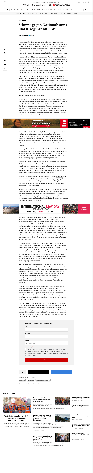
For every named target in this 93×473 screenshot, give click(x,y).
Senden (46, 360)
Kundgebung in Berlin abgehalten (44, 168)
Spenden (75, 13)
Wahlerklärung (23, 278)
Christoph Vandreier (24, 35)
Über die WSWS (62, 13)
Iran (20, 179)
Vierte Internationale (21, 13)
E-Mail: (26, 326)
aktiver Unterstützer (45, 314)
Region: (27, 340)
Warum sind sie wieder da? (32, 245)
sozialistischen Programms (32, 293)
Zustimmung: (28, 346)
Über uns (84, 2)
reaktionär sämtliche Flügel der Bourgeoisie (47, 226)
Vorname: (27, 333)
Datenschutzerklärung (39, 351)
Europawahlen (31, 380)
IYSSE (46, 13)
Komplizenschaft (38, 179)
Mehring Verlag (53, 13)
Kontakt (79, 2)
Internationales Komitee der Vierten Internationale (30, 383)
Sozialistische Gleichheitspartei (35, 13)
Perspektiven (22, 380)
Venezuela (59, 177)
